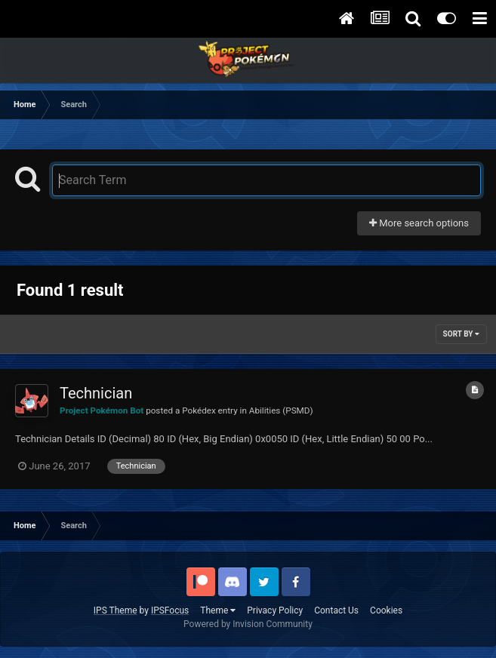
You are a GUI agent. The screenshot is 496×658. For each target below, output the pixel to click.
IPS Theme (115, 610)
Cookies (386, 610)
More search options (419, 223)
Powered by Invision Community (248, 624)
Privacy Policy (275, 610)
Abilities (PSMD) (281, 410)
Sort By (461, 334)
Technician (96, 393)
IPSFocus (170, 610)
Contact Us (336, 610)
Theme (218, 610)
